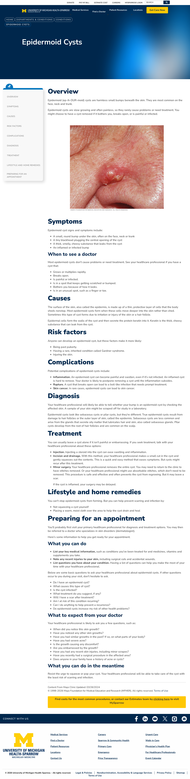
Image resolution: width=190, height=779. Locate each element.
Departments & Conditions (34, 19)
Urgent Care (151, 734)
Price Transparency (108, 758)
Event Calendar (153, 758)
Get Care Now (157, 10)
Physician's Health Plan (157, 746)
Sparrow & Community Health (113, 740)
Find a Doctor (99, 11)
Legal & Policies (84, 772)
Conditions (63, 19)
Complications (15, 135)
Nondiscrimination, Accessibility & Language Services (124, 772)
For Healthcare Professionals (160, 752)
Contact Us (56, 758)
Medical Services (80, 10)
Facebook (136, 718)
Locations (138, 10)
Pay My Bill (84, 2)
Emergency (103, 752)
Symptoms (13, 106)
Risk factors (14, 126)
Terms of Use (161, 690)
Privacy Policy (164, 772)
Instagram (174, 718)
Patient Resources (118, 10)
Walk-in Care (152, 740)
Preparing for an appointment (17, 175)
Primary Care (104, 746)
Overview (12, 96)
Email (184, 719)
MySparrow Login (133, 2)
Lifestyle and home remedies (23, 165)
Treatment (13, 155)
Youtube (155, 718)
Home (9, 19)
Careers (116, 2)
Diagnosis (13, 145)
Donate (70, 2)
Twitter (164, 718)
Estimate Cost (100, 2)
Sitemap (180, 772)
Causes (11, 116)
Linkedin (145, 718)
